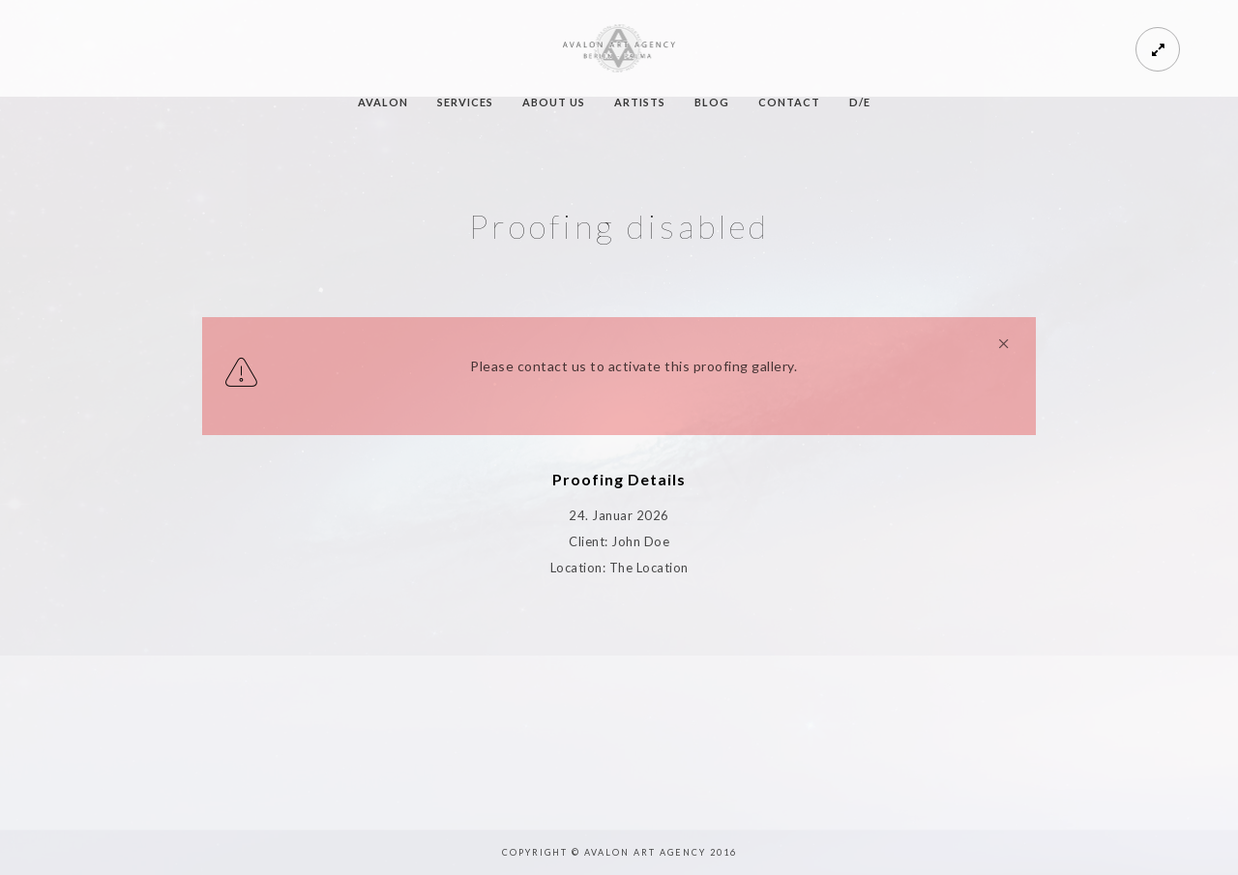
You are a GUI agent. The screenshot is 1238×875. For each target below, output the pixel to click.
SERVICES (465, 102)
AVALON (383, 102)
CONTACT (789, 102)
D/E (859, 102)
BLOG (711, 102)
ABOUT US (553, 102)
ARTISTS (639, 102)
